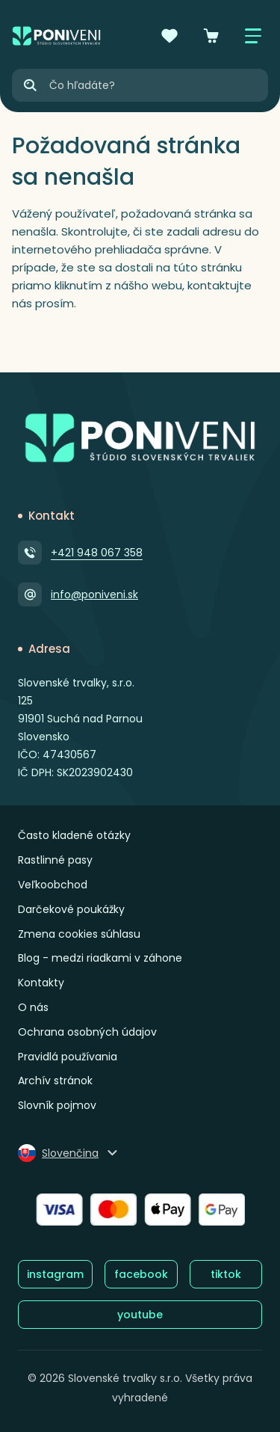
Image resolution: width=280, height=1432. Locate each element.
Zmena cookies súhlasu (79, 934)
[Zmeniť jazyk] (68, 1153)
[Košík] (211, 36)
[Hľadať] (30, 85)
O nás (33, 1007)
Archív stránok (55, 1080)
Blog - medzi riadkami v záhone (100, 957)
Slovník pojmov (57, 1105)
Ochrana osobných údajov (87, 1031)
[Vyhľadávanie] (158, 85)
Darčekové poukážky (71, 909)
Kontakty (41, 982)
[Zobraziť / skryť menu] (253, 36)
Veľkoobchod (52, 884)
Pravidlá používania (67, 1056)
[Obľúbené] (169, 36)
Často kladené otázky (74, 835)
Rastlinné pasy (55, 859)
